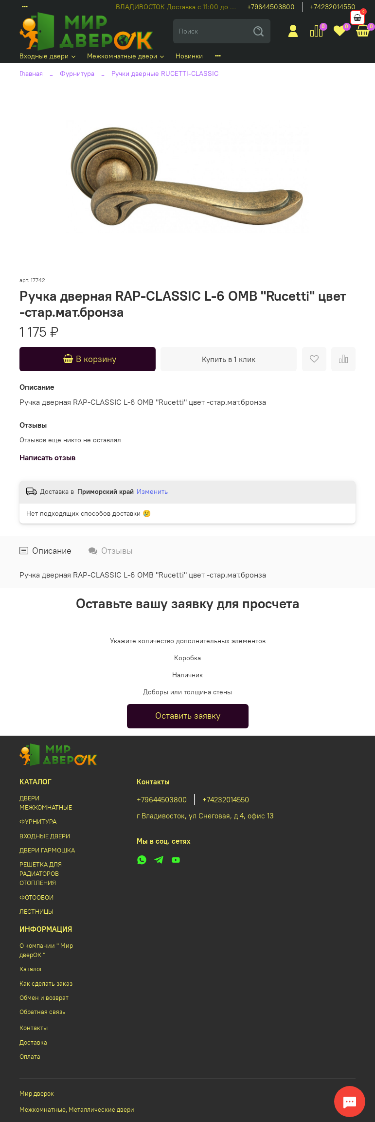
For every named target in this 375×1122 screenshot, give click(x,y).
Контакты (33, 1028)
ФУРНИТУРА (37, 821)
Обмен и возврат (44, 997)
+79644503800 (271, 6)
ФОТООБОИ (36, 897)
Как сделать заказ (45, 983)
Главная (31, 73)
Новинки (189, 56)
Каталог (31, 969)
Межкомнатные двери (126, 56)
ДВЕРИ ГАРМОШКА (47, 850)
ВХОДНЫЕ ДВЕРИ (44, 836)
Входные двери (48, 56)
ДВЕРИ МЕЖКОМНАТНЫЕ (45, 803)
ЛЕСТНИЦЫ (36, 911)
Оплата (29, 1056)
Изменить (152, 491)
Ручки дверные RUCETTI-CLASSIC (164, 73)
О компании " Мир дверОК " (46, 950)
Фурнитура (77, 73)
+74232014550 (333, 6)
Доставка (33, 1042)
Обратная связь (42, 1011)
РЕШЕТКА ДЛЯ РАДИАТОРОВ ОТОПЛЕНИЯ (40, 874)
